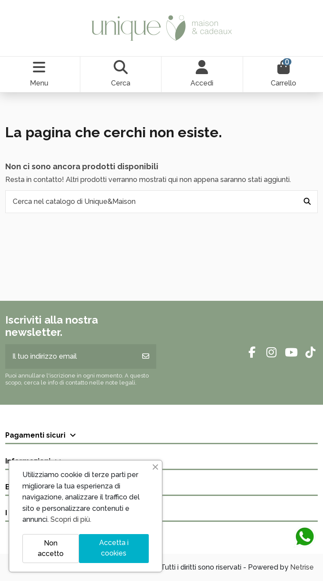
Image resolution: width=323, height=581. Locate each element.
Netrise (302, 567)
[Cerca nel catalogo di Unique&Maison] (307, 201)
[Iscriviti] (145, 356)
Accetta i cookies (114, 547)
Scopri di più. (70, 519)
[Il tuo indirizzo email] (70, 356)
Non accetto (51, 548)
